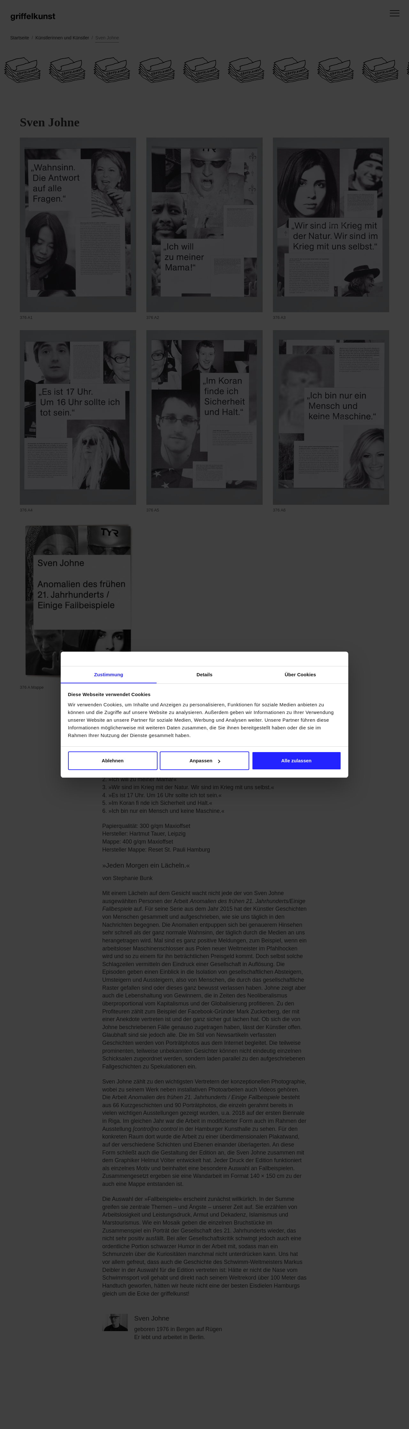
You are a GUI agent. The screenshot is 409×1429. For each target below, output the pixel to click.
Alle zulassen (296, 761)
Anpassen (204, 761)
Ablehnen (112, 761)
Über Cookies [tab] (300, 674)
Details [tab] (204, 674)
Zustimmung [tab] (108, 674)
